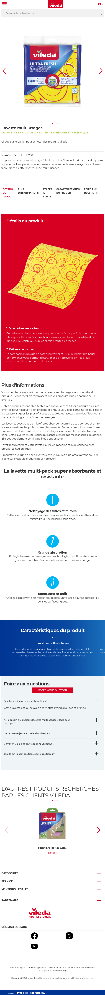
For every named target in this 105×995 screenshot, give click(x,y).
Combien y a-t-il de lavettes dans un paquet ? (29, 743)
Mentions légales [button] (14, 889)
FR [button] (99, 4)
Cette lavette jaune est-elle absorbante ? (27, 733)
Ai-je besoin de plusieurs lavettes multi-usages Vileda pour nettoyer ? (37, 722)
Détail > (52, 852)
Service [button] (7, 881)
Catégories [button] (9, 873)
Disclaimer (90, 967)
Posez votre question (52, 690)
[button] (52, 123)
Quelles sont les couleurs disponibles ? (26, 701)
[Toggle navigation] (4, 4)
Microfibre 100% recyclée (52, 847)
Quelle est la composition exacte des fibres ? (29, 754)
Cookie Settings (59, 970)
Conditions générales (36, 967)
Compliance (45, 970)
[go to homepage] (55, 4)
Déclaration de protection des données (66, 967)
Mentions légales (18, 967)
